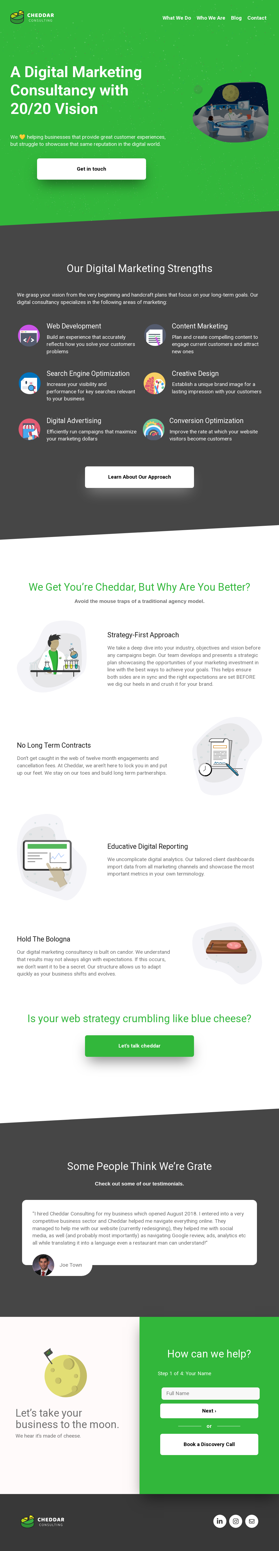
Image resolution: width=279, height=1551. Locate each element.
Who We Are (211, 18)
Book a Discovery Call (209, 1444)
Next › (209, 1411)
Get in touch (91, 169)
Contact (256, 18)
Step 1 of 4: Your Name (184, 1373)
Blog (236, 18)
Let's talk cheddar (139, 1046)
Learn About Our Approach (139, 477)
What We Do (177, 18)
